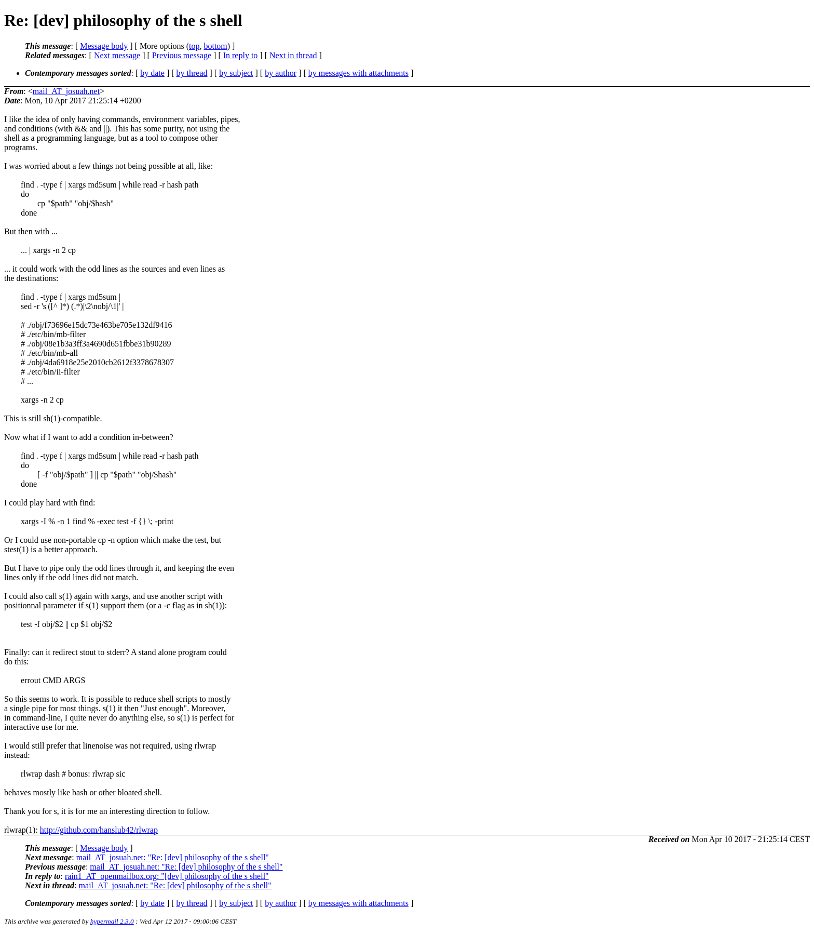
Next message (117, 55)
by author (280, 73)
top (194, 46)
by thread (192, 73)
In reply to (240, 55)
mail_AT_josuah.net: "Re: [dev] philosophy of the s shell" (172, 857)
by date (152, 73)
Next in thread (293, 55)
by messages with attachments (358, 73)
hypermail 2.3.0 (112, 921)
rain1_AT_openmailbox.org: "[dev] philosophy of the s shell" (167, 876)
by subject (236, 73)
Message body (104, 46)
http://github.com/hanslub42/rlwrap (99, 829)
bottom (215, 46)
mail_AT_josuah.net (66, 91)
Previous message (181, 55)
